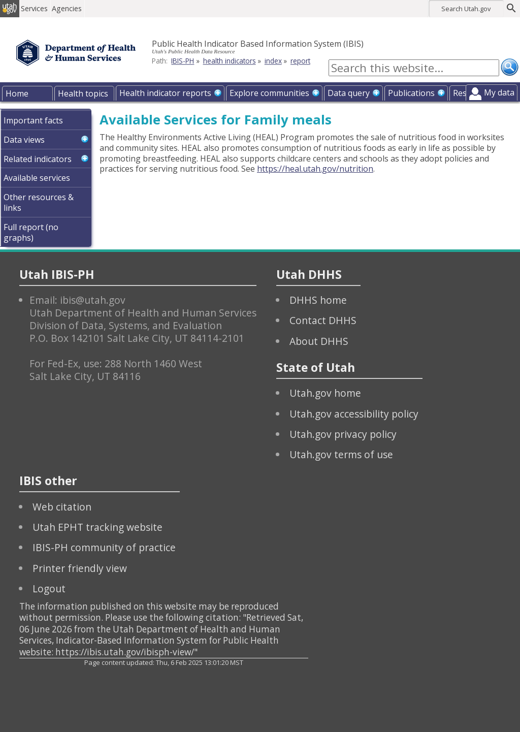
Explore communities (269, 93)
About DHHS (318, 341)
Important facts (33, 120)
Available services (37, 177)
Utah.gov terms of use (341, 454)
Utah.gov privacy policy (343, 434)
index (273, 61)
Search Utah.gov (466, 8)
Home (17, 93)
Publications (411, 93)
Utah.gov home (325, 393)
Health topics (83, 93)
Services (42, 8)
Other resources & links (39, 202)
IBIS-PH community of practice (104, 547)
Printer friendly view (79, 568)
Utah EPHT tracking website (97, 527)
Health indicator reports (165, 93)
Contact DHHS (322, 320)
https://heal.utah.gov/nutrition (315, 168)
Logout (49, 588)
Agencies (75, 8)
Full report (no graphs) (31, 232)
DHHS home (318, 300)
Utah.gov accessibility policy (353, 414)
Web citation (61, 507)
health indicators (229, 61)
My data (499, 92)
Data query (349, 93)
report (300, 61)
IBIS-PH (182, 61)
